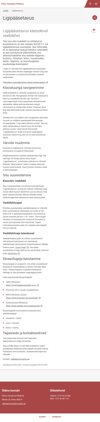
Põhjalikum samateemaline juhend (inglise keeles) (25, 82)
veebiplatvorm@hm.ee (20, 359)
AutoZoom (14, 253)
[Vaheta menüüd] (96, 3)
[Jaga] (94, 17)
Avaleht (5, 11)
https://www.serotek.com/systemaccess (24, 306)
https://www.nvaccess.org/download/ (23, 298)
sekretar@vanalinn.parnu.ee (14, 404)
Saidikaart (56, 417)
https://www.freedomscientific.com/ (22, 285)
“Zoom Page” (22, 247)
